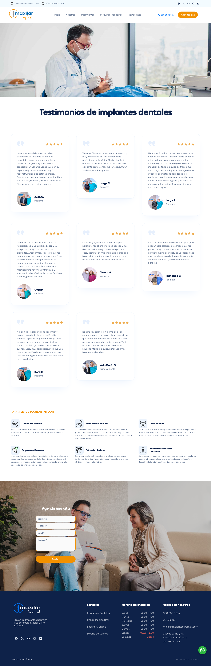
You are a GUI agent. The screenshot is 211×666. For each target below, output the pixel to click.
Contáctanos (134, 14)
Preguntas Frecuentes (111, 14)
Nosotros (70, 14)
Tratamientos (87, 14)
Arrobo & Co (193, 659)
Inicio (57, 14)
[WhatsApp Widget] (202, 650)
